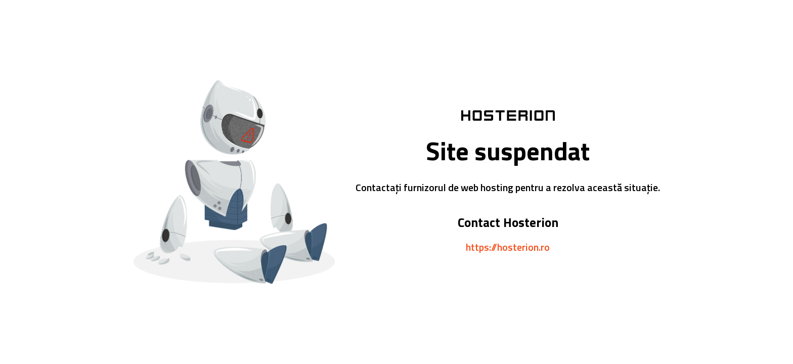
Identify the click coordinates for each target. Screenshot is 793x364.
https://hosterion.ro (508, 247)
